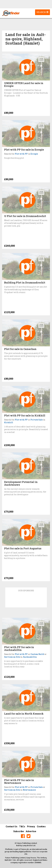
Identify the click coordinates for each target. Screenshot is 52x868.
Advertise (31, 831)
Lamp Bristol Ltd (28, 846)
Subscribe (18, 831)
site (25, 854)
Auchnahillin (30, 657)
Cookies (41, 826)
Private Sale (37, 419)
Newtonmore (29, 790)
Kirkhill (8, 422)
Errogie (34, 153)
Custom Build (37, 654)
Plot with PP (21, 153)
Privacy (31, 826)
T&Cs (22, 826)
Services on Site (12, 657)
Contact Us (11, 826)
